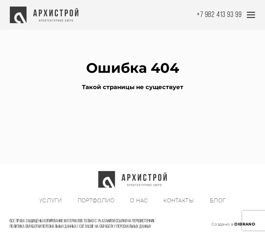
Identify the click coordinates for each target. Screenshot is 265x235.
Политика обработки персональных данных (43, 226)
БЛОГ (218, 201)
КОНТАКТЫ (179, 201)
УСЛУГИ (50, 201)
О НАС (139, 201)
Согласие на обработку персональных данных (115, 226)
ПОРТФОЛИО (96, 201)
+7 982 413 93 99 (219, 15)
